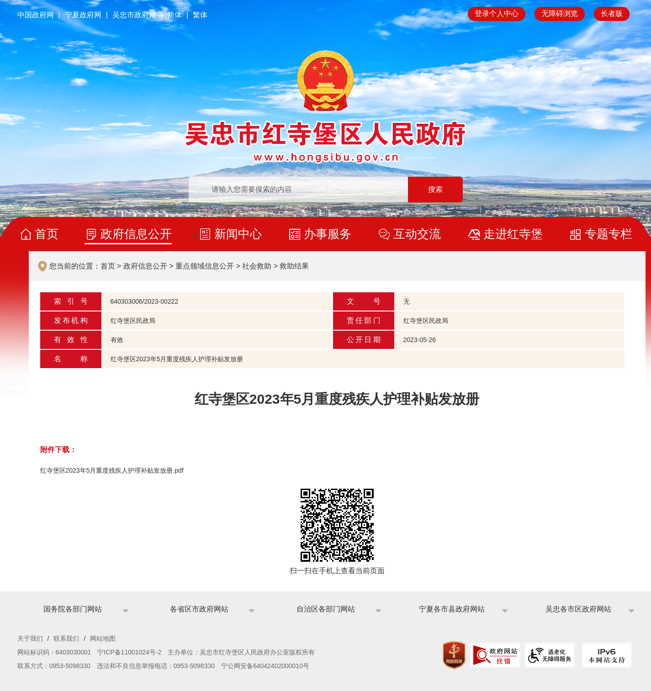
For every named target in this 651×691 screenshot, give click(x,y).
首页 (46, 234)
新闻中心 (238, 234)
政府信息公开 (136, 234)
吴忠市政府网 (134, 15)
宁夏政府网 (83, 15)
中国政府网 (35, 15)
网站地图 (103, 638)
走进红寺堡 (513, 234)
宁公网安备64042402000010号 (265, 666)
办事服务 (327, 234)
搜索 (435, 189)
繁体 (200, 15)
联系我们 (66, 638)
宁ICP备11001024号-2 (129, 652)
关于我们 (30, 638)
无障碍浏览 (559, 13)
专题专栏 (608, 234)
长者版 (612, 13)
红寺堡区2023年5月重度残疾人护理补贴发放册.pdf (112, 470)
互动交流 (417, 234)
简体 (174, 15)
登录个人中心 (497, 13)
